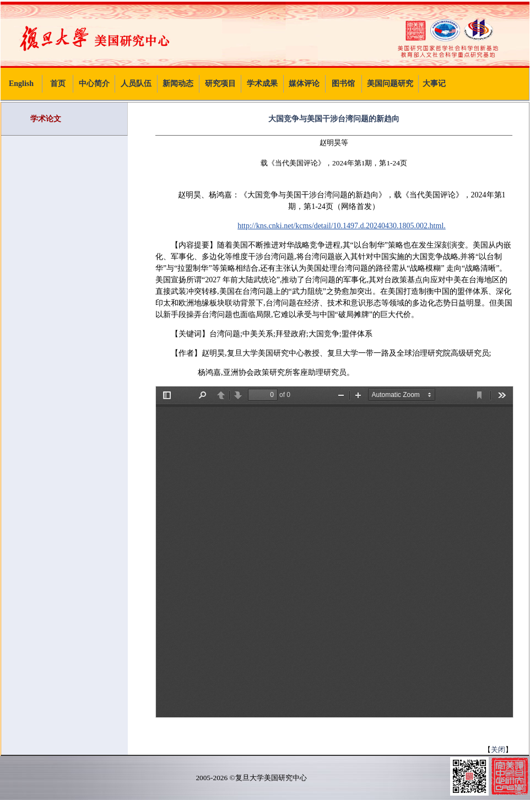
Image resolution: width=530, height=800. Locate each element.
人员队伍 (136, 83)
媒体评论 (304, 83)
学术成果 (262, 83)
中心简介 (94, 83)
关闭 (498, 749)
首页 (58, 83)
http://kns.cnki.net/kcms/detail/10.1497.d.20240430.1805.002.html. (341, 226)
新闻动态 (178, 83)
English (21, 83)
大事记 (434, 83)
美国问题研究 (390, 83)
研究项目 (220, 83)
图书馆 (343, 83)
